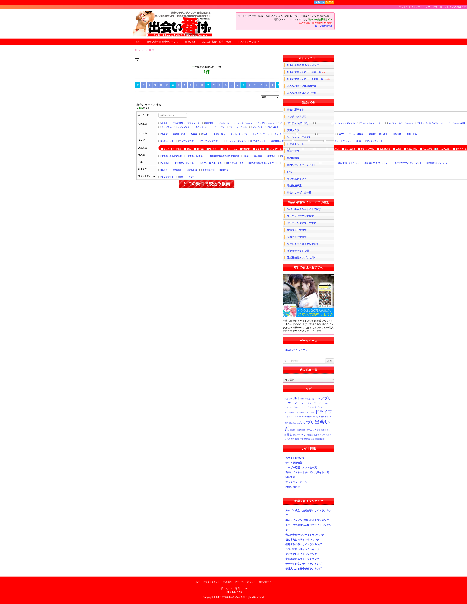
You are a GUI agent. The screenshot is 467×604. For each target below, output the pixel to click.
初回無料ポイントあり (185, 163)
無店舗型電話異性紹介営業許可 (224, 156)
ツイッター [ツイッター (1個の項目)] (299, 412)
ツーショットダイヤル (344, 123)
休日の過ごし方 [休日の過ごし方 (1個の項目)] (314, 417)
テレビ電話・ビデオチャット (186, 123)
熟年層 (194, 134)
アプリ (192, 177)
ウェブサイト (167, 177)
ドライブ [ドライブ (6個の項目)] (323, 411)
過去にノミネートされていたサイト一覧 (307, 472)
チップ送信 (166, 127)
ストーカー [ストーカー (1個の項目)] (325, 407)
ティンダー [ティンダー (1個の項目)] (309, 412)
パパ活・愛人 (219, 134)
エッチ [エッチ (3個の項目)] (302, 403)
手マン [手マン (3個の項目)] (302, 434)
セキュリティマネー (277, 149)
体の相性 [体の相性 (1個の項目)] (325, 417)
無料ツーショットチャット (338, 141)
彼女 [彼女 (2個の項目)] (289, 434)
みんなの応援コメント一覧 (301, 93)
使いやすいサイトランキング (301, 554)
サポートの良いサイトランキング (303, 563)
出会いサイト (167, 141)
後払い (189, 149)
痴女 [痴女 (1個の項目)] (297, 439)
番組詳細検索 (294, 185)
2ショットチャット (243, 123)
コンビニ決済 (350, 149)
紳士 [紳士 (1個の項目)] (302, 439)
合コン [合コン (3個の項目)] (311, 429)
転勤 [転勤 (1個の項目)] (312, 439)
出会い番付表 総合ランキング (163, 41)
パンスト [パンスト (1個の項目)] (294, 417)
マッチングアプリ (187, 141)
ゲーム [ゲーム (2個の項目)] (318, 403)
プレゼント (257, 127)
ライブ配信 (273, 127)
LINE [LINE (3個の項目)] (296, 398)
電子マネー (213, 149)
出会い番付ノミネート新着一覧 (306, 72)
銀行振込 (200, 149)
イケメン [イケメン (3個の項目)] (291, 403)
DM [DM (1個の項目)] (290, 399)
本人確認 (258, 156)
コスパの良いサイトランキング (302, 549)
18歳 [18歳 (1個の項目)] (286, 399)
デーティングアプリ (210, 141)
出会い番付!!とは (323, 26)
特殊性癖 (397, 134)
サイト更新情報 (293, 462)
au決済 (398, 149)
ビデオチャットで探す (299, 250)
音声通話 (209, 123)
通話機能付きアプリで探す (301, 257)
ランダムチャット (265, 123)
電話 (181, 177)
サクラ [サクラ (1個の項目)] (317, 407)
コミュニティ (219, 127)
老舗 (246, 156)
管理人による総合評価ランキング (303, 568)
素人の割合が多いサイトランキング (304, 534)
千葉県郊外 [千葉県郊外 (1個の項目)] (301, 430)
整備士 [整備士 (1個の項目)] (310, 435)
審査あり (271, 156)
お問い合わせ (292, 486)
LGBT (341, 134)
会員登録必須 (208, 170)
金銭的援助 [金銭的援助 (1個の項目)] (320, 439)
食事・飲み (411, 134)
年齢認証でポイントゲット (376, 163)
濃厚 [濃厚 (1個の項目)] (293, 439)
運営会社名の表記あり (171, 156)
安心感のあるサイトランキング (302, 559)
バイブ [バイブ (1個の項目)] (287, 417)
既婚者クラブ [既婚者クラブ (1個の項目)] (319, 435)
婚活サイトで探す (296, 230)
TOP (138, 41)
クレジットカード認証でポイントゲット (340, 163)
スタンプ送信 (183, 127)
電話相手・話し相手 (378, 134)
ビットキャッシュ (230, 149)
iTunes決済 (427, 149)
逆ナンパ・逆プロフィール (430, 123)
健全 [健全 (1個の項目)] (291, 423)
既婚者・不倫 (179, 134)
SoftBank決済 (411, 149)
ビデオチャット (258, 141)
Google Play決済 (444, 149)
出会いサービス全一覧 (299, 192)
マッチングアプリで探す (300, 216)
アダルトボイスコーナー (371, 123)
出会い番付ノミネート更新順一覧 (308, 79)
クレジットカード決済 (172, 149)
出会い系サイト (295, 109)
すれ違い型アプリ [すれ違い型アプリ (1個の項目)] (312, 399)
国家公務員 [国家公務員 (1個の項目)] (321, 430)
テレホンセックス (238, 134)
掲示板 (164, 123)
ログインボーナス (235, 163)
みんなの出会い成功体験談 (216, 41)
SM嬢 (204, 134)
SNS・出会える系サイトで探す (304, 209)
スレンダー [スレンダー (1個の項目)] (289, 412)
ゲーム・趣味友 (356, 134)
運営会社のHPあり (196, 156)
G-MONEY (246, 149)
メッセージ (224, 123)
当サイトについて (295, 457)
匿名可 (164, 170)
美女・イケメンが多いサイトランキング (307, 520)
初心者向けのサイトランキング (302, 539)
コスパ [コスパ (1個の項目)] (325, 403)
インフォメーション (248, 41)
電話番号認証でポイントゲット (263, 163)
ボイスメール (201, 127)
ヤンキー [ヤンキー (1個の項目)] (303, 417)
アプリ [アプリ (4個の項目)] (326, 398)
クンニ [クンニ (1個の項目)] (310, 403)
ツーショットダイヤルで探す (303, 244)
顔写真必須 (191, 170)
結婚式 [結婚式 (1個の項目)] (307, 439)
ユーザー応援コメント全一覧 (301, 467)
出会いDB (190, 41)
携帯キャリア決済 (367, 149)
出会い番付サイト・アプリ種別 (308, 202)
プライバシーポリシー (297, 482)
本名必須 (177, 170)
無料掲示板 (293, 158)
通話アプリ (293, 151)
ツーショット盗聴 (457, 123)
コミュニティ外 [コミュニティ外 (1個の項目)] (307, 407)
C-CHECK (260, 149)
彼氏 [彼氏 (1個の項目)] (295, 435)
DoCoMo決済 (385, 149)
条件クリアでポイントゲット (408, 163)
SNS (359, 141)
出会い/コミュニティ (296, 350)
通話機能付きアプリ (280, 141)
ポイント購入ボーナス (211, 163)
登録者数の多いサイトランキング (303, 544)
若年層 (164, 134)
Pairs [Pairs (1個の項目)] (302, 399)
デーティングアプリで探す (301, 223)
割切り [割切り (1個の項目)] (293, 430)
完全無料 (165, 163)
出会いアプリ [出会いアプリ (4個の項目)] (303, 422)
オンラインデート (260, 134)
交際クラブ (293, 130)
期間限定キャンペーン (437, 163)
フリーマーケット (238, 127)
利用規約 (290, 477)
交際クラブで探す (296, 237)
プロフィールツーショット (400, 123)
